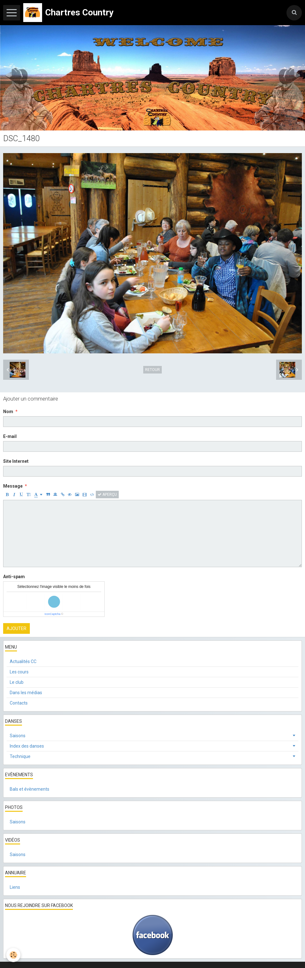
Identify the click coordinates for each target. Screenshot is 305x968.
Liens (15, 887)
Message (13, 486)
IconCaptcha (53, 614)
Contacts (19, 702)
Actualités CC (23, 661)
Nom (8, 411)
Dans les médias (26, 692)
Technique (20, 756)
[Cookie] (13, 955)
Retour (152, 370)
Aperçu (107, 494)
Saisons (17, 735)
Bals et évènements (29, 789)
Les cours (19, 671)
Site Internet (16, 461)
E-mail (10, 436)
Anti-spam (14, 576)
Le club (17, 682)
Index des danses (27, 746)
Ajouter (16, 628)
